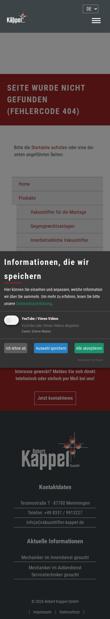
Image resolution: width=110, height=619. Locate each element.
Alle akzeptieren (89, 348)
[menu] (90, 9)
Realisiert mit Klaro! (91, 360)
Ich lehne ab (16, 348)
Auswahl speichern (51, 348)
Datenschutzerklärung (34, 303)
